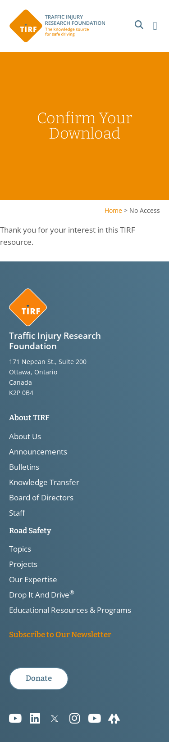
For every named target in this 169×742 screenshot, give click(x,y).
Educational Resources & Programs (70, 610)
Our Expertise (33, 579)
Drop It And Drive (41, 594)
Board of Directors (41, 497)
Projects (23, 564)
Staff (17, 512)
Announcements (38, 451)
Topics (20, 548)
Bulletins (24, 467)
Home (113, 210)
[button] (139, 25)
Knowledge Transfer (44, 482)
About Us (25, 436)
